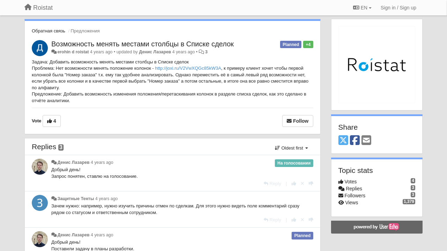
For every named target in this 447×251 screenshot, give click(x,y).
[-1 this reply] (311, 183)
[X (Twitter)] (343, 141)
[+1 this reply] (294, 183)
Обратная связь (48, 30)
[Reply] (272, 183)
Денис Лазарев (155, 52)
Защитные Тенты (75, 198)
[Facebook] (355, 141)
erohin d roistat (73, 52)
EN (362, 7)
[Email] (366, 141)
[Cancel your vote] (302, 183)
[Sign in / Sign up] (398, 8)
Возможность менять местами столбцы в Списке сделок (142, 44)
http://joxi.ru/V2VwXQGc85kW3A (188, 68)
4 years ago (102, 162)
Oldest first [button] (291, 148)
